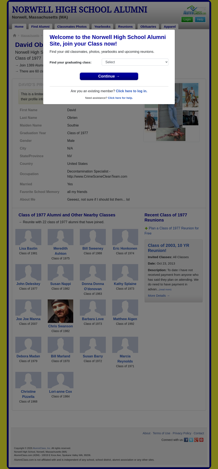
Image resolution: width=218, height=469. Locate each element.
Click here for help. (120, 97)
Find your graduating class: (71, 62)
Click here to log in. (131, 91)
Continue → (109, 76)
